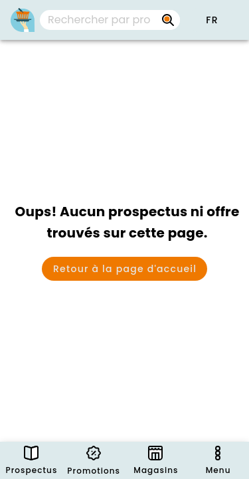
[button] (212, 20)
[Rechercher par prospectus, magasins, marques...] (168, 20)
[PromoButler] (23, 20)
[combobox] (110, 20)
